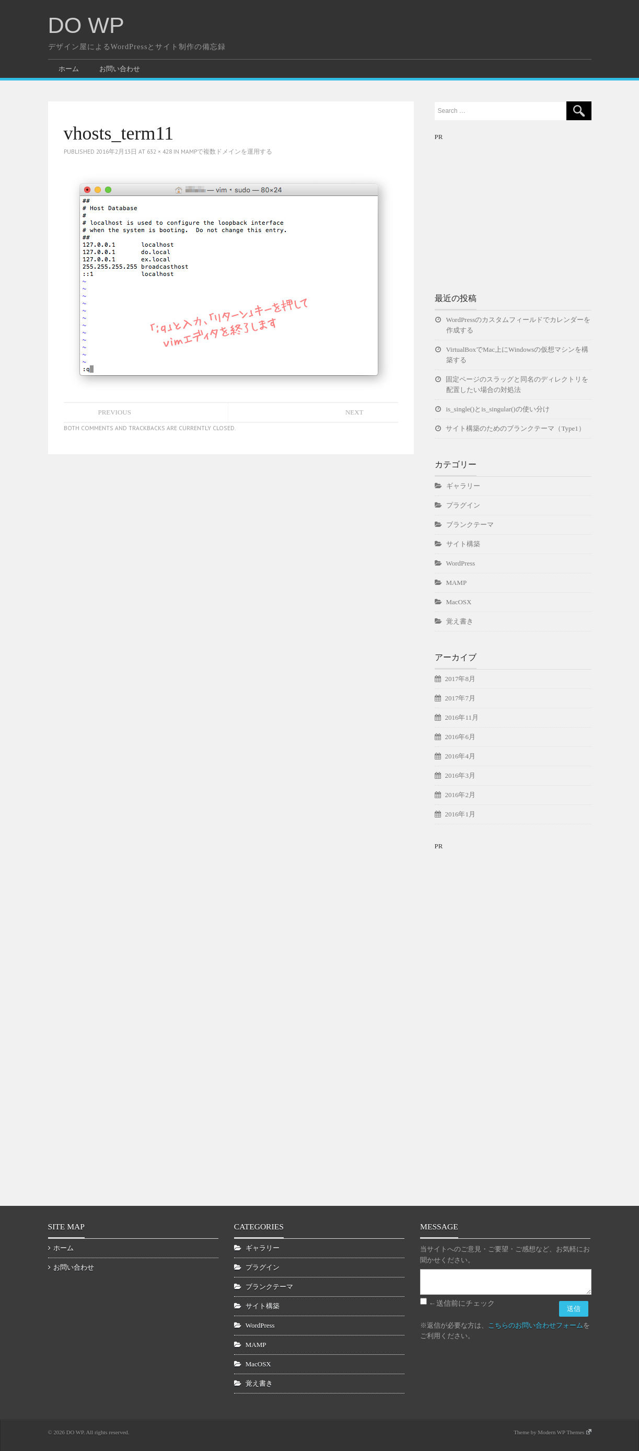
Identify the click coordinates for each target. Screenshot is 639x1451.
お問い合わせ (119, 68)
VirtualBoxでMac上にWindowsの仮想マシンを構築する (517, 355)
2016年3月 (460, 775)
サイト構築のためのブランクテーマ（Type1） (515, 428)
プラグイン (463, 505)
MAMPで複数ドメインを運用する (226, 151)
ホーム (69, 68)
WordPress (460, 563)
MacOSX (459, 602)
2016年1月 (460, 814)
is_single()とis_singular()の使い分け (498, 409)
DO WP (86, 25)
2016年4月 (460, 756)
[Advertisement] (513, 208)
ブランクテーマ (470, 524)
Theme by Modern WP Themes (552, 1432)
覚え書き (459, 621)
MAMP (456, 582)
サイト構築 (463, 544)
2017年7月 (460, 698)
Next (354, 412)
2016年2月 (460, 795)
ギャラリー (463, 486)
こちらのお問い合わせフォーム (535, 1325)
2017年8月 (460, 679)
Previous (114, 412)
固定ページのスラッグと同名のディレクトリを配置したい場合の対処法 (517, 384)
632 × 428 (159, 151)
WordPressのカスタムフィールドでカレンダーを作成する (518, 325)
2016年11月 (462, 717)
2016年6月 (460, 737)
